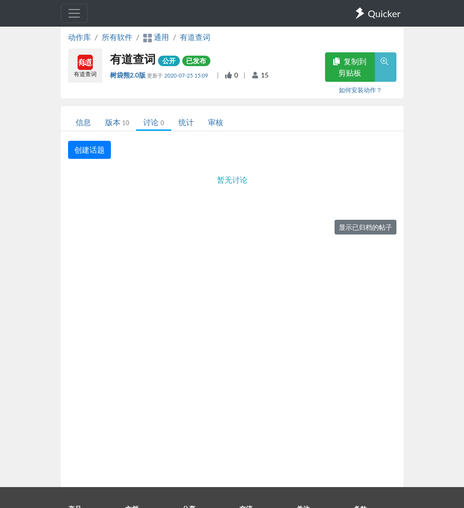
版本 (117, 122)
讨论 (153, 122)
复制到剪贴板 (349, 67)
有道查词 (195, 36)
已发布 (196, 61)
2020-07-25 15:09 (186, 75)
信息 (83, 122)
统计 (186, 122)
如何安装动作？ (360, 90)
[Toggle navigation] (74, 13)
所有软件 (117, 36)
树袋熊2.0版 (129, 75)
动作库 (79, 36)
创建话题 (89, 149)
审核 (215, 122)
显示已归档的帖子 (365, 227)
